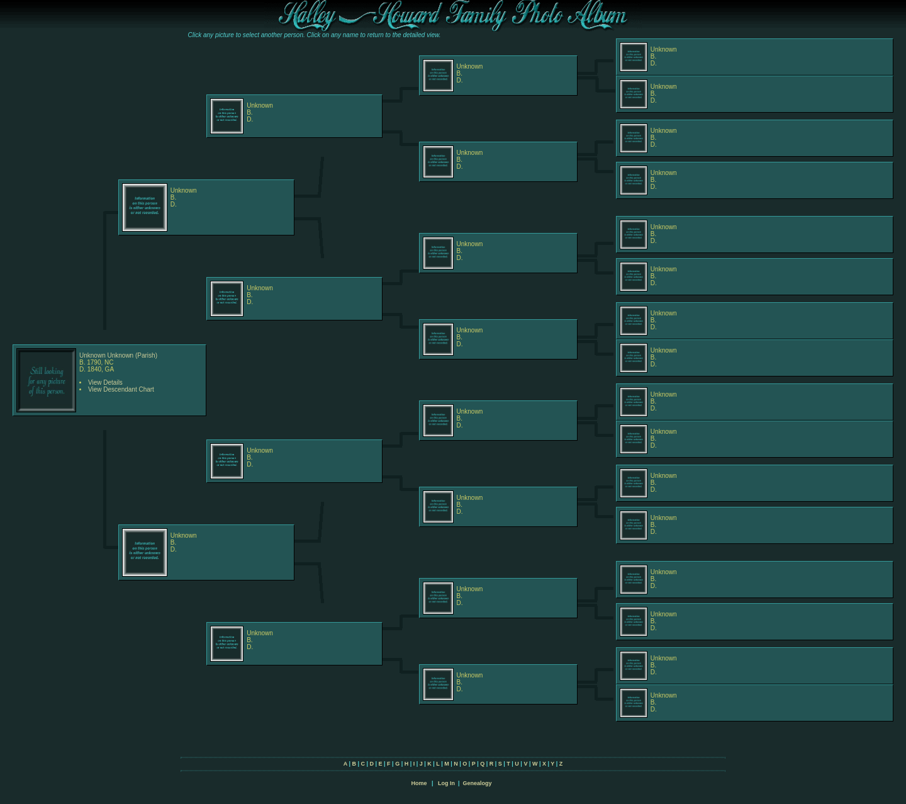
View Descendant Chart (121, 389)
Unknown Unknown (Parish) (118, 355)
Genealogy (477, 783)
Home (419, 783)
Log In (446, 783)
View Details (105, 382)
